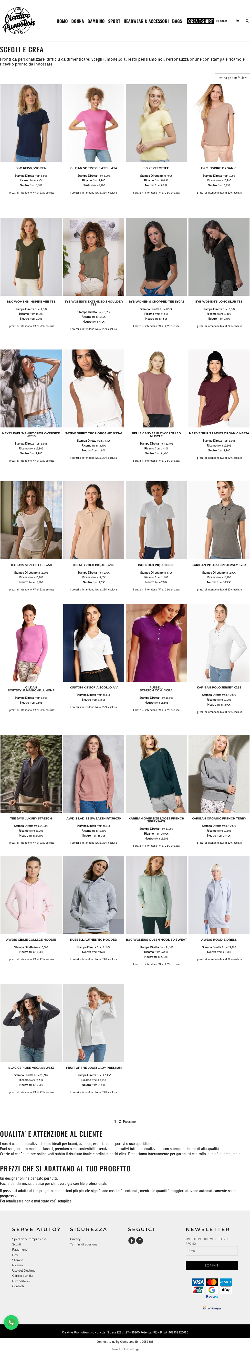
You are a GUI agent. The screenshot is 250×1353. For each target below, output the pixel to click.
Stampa (17, 1260)
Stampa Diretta (24, 176)
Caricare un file (22, 1276)
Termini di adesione (83, 1244)
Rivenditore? (21, 1281)
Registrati (220, 20)
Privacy (75, 1239)
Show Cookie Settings (125, 1349)
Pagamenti (20, 1249)
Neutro (24, 185)
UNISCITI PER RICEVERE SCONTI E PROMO (208, 1241)
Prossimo (129, 1122)
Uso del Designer (24, 1270)
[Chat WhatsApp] (11, 1322)
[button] (62, 21)
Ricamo (24, 180)
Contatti (18, 1286)
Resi (15, 1255)
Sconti (16, 1244)
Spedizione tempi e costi (29, 1239)
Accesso (197, 20)
